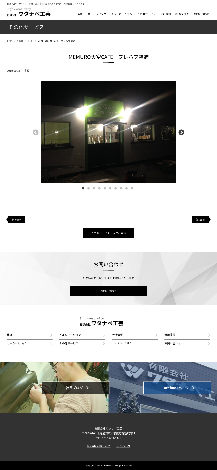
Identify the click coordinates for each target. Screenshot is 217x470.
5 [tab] (104, 188)
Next (181, 132)
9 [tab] (126, 188)
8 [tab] (121, 188)
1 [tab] (83, 188)
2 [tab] (88, 188)
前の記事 (17, 219)
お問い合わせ (108, 291)
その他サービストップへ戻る (108, 233)
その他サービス (24, 41)
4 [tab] (99, 188)
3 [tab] (94, 188)
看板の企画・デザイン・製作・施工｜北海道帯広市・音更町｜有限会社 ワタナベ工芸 (46, 3)
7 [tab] (115, 188)
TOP (9, 41)
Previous (35, 132)
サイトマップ (123, 446)
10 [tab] (132, 188)
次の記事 (200, 219)
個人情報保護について (99, 446)
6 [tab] (110, 188)
